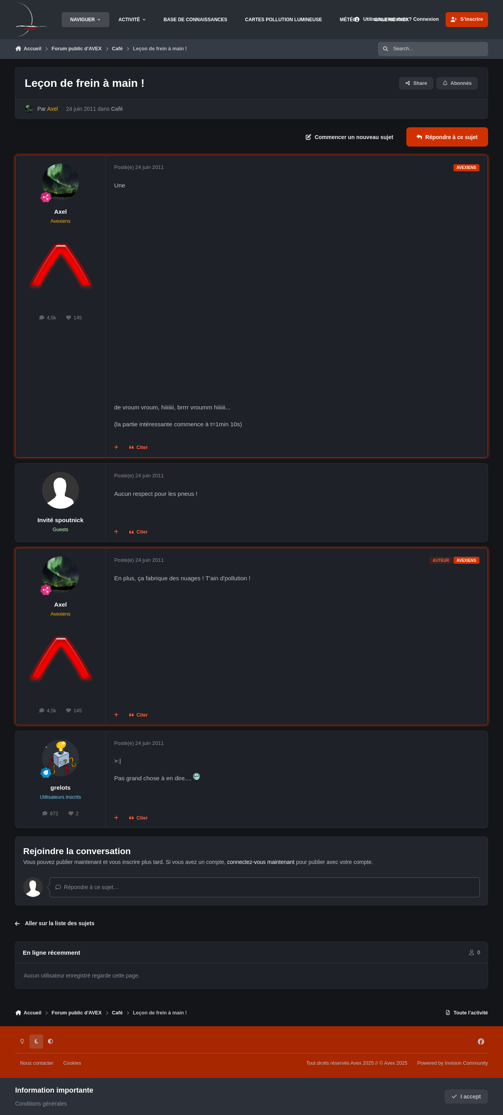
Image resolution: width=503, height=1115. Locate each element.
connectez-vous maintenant (260, 862)
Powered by (452, 1063)
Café (117, 109)
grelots (60, 787)
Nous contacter (36, 1063)
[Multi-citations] (116, 448)
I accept (466, 1096)
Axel (60, 211)
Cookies (72, 1063)
